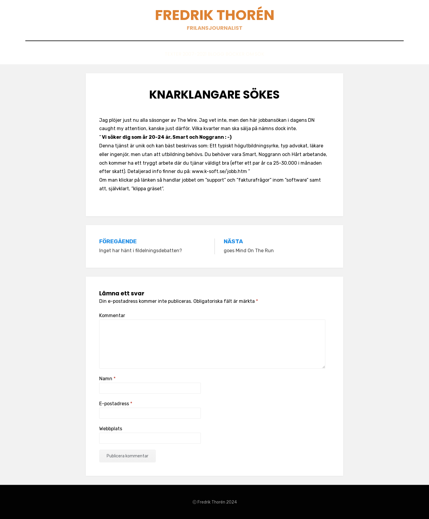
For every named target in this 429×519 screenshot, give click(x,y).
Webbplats (110, 428)
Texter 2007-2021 (168, 54)
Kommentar (112, 315)
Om (258, 54)
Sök (277, 54)
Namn (107, 378)
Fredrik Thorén (214, 15)
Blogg (207, 54)
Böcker (235, 54)
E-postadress (115, 403)
